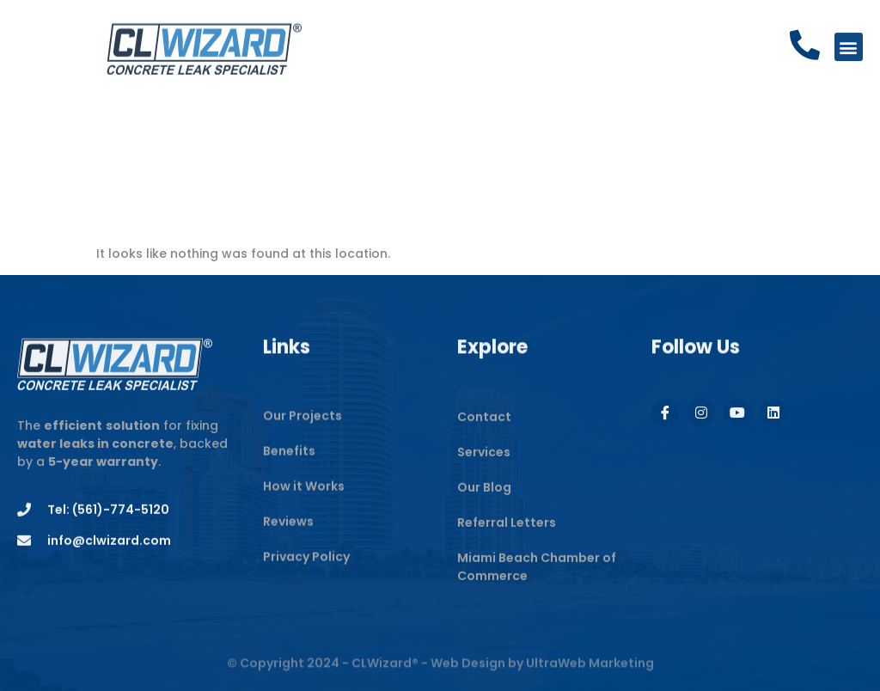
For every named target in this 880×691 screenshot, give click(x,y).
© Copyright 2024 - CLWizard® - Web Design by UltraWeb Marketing (440, 669)
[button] (848, 48)
